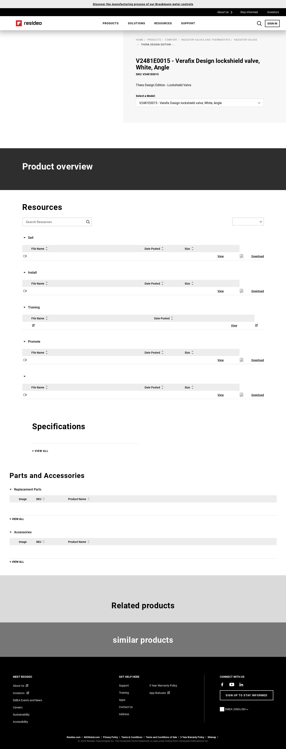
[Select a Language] (248, 221)
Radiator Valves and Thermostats (205, 39)
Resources (163, 23)
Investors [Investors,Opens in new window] (273, 12)
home (139, 39)
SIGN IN (273, 23)
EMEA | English (237, 709)
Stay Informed (249, 12)
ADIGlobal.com (92, 737)
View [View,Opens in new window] (220, 256)
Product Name (79, 499)
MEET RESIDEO (28, 677)
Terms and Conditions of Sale (161, 737)
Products (111, 23)
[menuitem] (111, 23)
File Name (40, 248)
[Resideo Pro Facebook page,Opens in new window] (222, 684)
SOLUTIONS (136, 23)
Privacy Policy (110, 737)
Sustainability (21, 714)
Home (29, 23)
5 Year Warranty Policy (163, 685)
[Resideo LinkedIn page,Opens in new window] (241, 684)
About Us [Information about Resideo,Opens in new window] (18, 686)
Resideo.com (73, 737)
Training (124, 692)
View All (41, 451)
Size (190, 248)
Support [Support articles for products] (124, 685)
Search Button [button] (259, 23)
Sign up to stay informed (246, 695)
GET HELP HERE (134, 677)
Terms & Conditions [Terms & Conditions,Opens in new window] (131, 737)
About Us (226, 12)
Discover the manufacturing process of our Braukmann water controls (143, 4)
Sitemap (212, 737)
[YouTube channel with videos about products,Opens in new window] (231, 684)
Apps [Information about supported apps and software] (122, 700)
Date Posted (155, 248)
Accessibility (20, 722)
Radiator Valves (245, 39)
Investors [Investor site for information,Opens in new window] (19, 693)
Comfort (171, 39)
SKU (41, 499)
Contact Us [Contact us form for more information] (126, 707)
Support (188, 23)
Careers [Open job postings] (17, 707)
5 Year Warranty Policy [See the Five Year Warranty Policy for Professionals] (192, 737)
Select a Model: (146, 96)
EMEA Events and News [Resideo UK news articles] (27, 700)
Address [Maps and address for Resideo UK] (124, 714)
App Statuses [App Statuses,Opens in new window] (157, 693)
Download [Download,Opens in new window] (257, 256)
